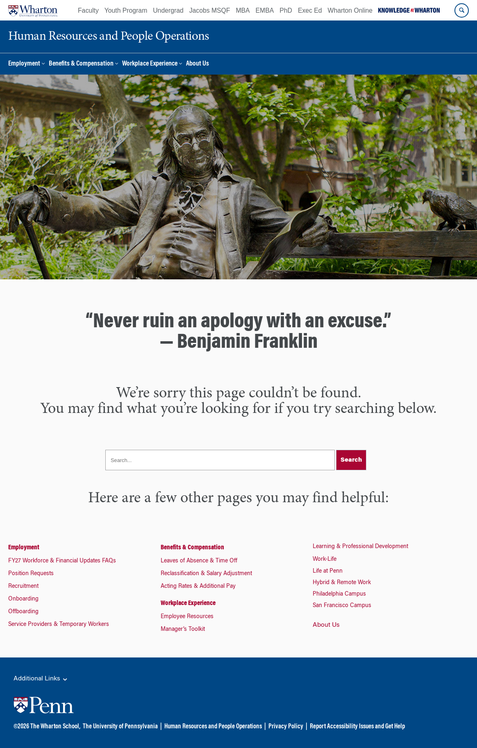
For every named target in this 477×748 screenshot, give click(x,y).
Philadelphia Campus (339, 594)
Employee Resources (187, 617)
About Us (197, 64)
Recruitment (23, 586)
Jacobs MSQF (209, 10)
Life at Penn (328, 571)
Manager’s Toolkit (183, 629)
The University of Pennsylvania (120, 726)
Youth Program (125, 10)
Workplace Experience (149, 64)
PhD (285, 10)
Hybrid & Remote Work (342, 583)
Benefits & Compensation (81, 64)
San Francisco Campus (342, 606)
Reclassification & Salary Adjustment (206, 574)
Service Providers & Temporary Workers (58, 625)
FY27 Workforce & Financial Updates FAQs (62, 561)
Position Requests (31, 574)
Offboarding (23, 612)
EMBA (265, 10)
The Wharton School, (55, 726)
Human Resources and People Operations (213, 726)
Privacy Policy (285, 726)
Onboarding (23, 599)
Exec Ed (310, 10)
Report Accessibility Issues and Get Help (357, 726)
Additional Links (41, 679)
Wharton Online (350, 10)
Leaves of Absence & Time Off (199, 561)
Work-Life (324, 559)
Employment (24, 64)
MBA (243, 10)
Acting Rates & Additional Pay (198, 586)
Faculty (88, 10)
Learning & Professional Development (360, 547)
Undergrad (168, 10)
